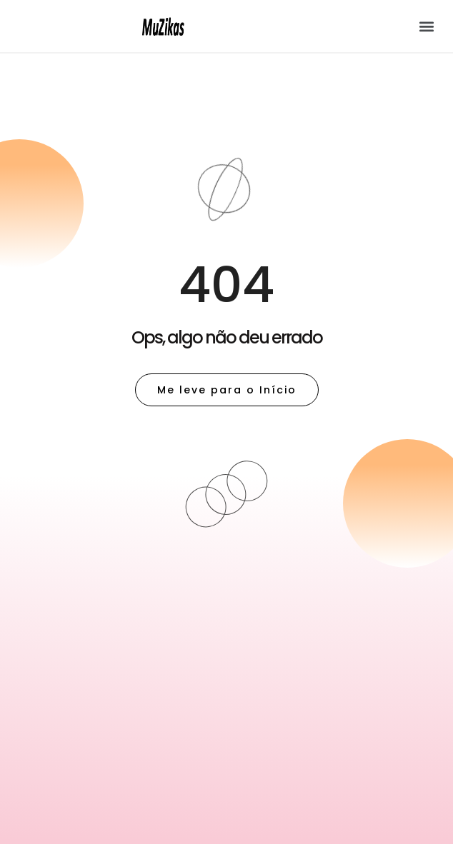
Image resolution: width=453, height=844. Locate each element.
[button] (427, 26)
